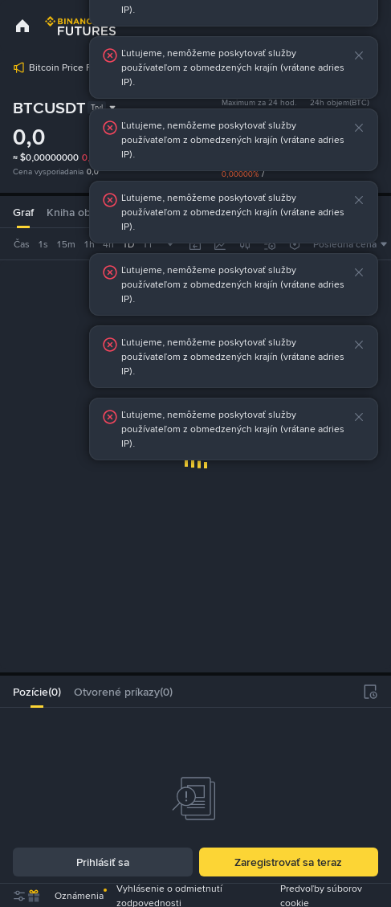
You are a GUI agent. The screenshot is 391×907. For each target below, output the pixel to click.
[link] (22, 25)
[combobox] (77, 244)
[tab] (37, 692)
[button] (361, 55)
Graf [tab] (23, 212)
